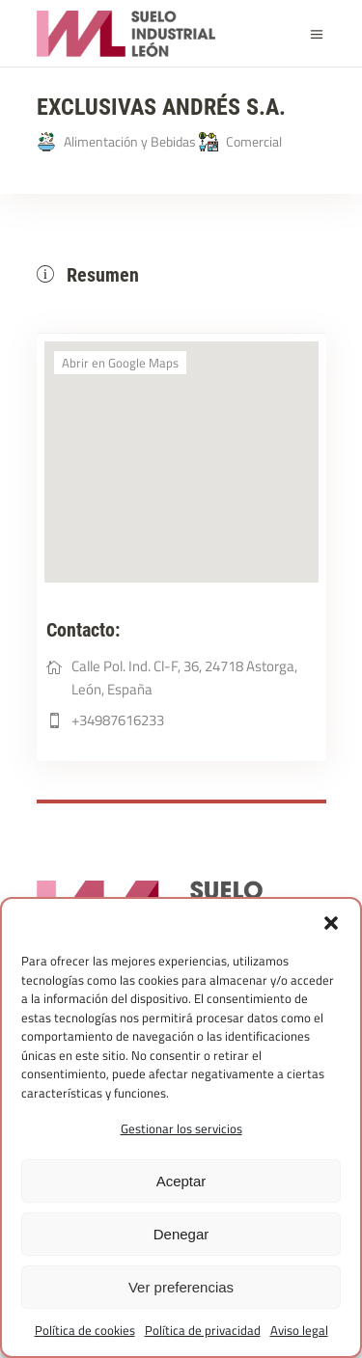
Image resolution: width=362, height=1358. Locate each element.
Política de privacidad (203, 1330)
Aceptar (181, 1181)
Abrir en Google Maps (120, 362)
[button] (331, 923)
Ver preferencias (181, 1287)
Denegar (181, 1234)
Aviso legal (299, 1330)
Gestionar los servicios (181, 1128)
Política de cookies (85, 1330)
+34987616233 (117, 720)
